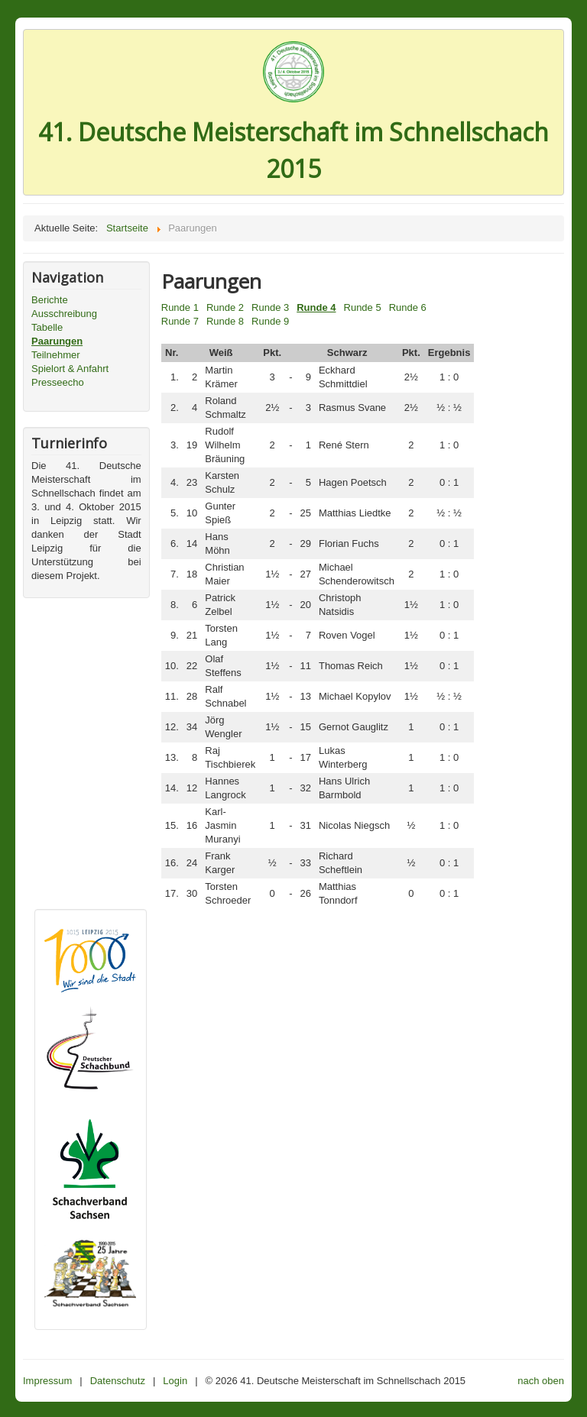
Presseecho (57, 382)
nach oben (540, 1380)
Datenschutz (117, 1380)
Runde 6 (407, 307)
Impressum (47, 1380)
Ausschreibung (64, 313)
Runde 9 (270, 321)
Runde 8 (225, 321)
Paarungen (57, 341)
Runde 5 (362, 307)
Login (175, 1380)
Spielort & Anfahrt (70, 368)
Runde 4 (316, 307)
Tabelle (47, 327)
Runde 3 (270, 307)
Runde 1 (180, 307)
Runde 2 (225, 307)
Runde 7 (180, 321)
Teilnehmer (55, 355)
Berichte (49, 300)
